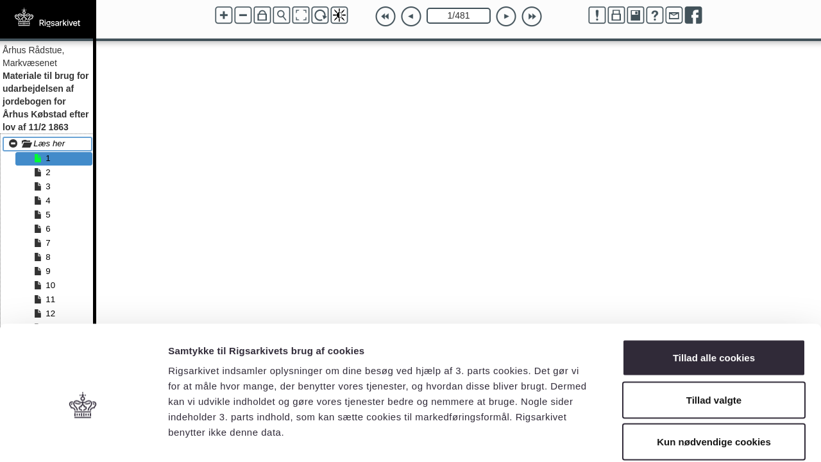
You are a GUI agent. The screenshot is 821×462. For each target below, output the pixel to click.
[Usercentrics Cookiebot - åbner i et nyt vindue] (83, 437)
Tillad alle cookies (714, 293)
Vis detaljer (667, 436)
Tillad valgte (713, 335)
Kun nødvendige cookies (714, 377)
